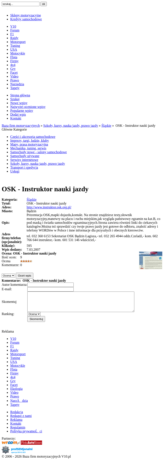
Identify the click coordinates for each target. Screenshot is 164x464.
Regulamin (17, 431)
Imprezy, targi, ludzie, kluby (29, 140)
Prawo (14, 80)
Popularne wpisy (21, 110)
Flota (13, 57)
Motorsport (18, 42)
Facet (14, 72)
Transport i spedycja (24, 167)
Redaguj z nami (21, 419)
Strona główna (20, 95)
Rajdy (14, 38)
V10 (13, 26)
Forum (14, 30)
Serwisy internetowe (24, 160)
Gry (13, 69)
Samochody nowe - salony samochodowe (38, 152)
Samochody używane (24, 156)
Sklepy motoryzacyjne (25, 15)
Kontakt (15, 118)
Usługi (14, 171)
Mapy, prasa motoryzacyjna (29, 144)
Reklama (16, 423)
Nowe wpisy (18, 103)
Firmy (14, 61)
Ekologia (16, 392)
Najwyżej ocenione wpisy (27, 107)
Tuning (15, 45)
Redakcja (16, 416)
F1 (12, 34)
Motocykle (17, 53)
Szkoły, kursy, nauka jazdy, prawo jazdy (70, 125)
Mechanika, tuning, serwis (28, 148)
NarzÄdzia (19, 404)
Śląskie (106, 125)
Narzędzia (17, 84)
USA (13, 49)
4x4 (12, 65)
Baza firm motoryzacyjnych (21, 125)
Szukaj (15, 99)
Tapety (14, 88)
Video (14, 76)
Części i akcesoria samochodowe (32, 136)
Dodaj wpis (18, 114)
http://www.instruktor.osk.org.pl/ (49, 207)
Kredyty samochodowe (26, 19)
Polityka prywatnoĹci (26, 435)
